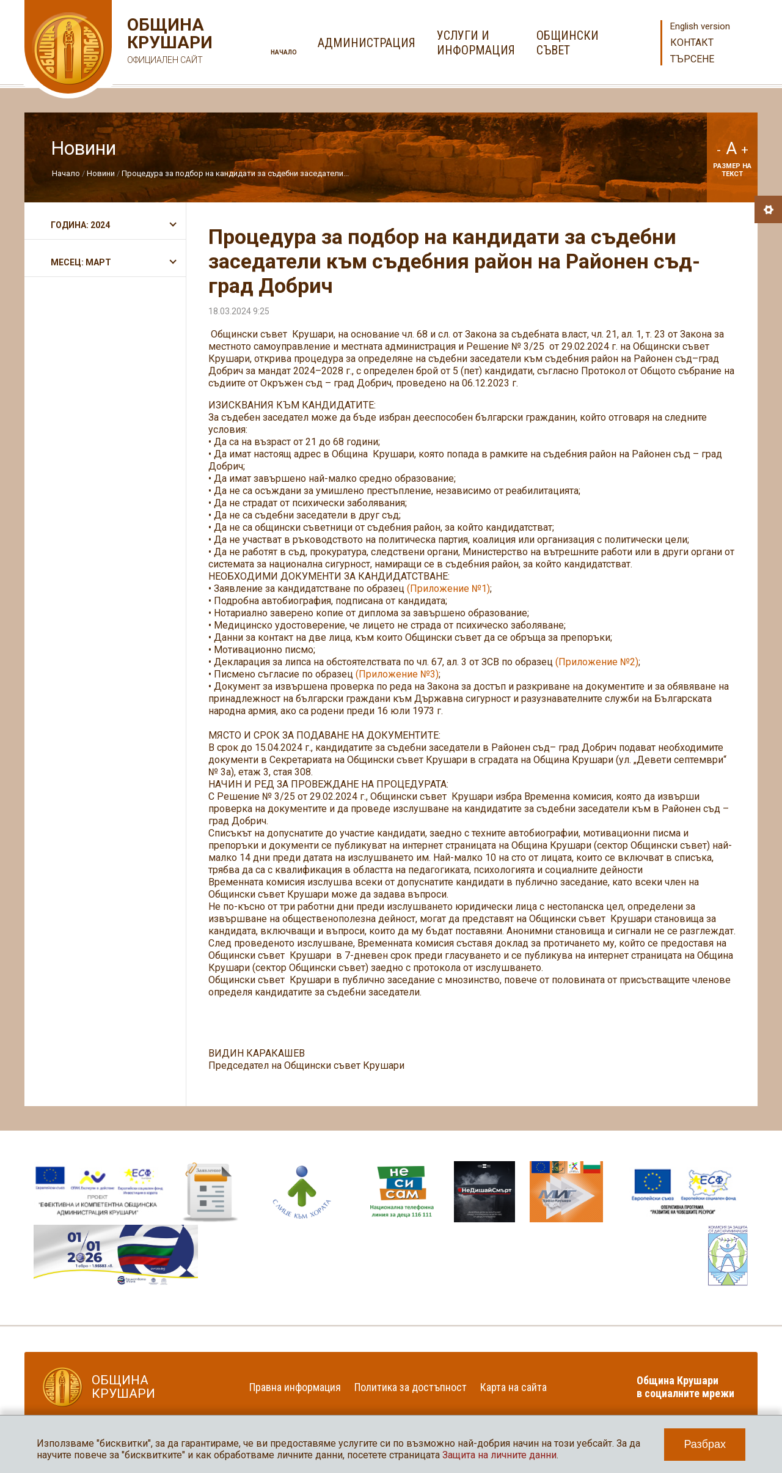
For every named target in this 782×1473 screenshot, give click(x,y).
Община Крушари (168, 42)
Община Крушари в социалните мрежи (685, 1387)
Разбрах (705, 1444)
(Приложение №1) (448, 588)
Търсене (692, 59)
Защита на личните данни (499, 1455)
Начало (284, 52)
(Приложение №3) (397, 674)
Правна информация (295, 1387)
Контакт (692, 42)
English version (700, 26)
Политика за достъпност (410, 1387)
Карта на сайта (513, 1387)
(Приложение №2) (596, 662)
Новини (101, 173)
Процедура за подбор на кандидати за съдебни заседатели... (235, 173)
